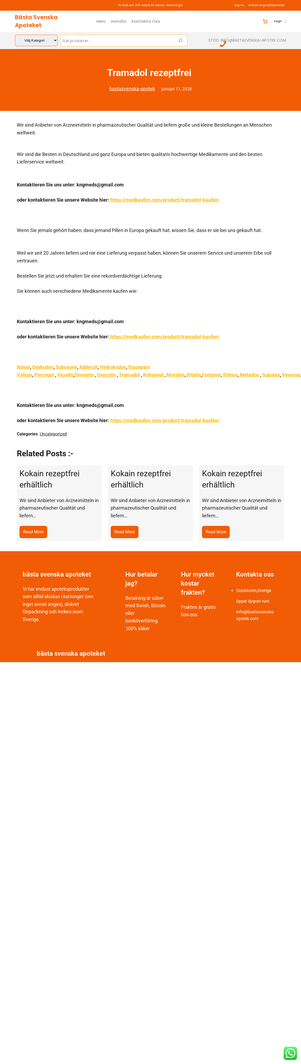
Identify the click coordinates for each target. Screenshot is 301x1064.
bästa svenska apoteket (36, 21)
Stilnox (230, 375)
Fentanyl (211, 375)
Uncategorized (53, 434)
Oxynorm (84, 375)
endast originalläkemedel (266, 5)
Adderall (88, 367)
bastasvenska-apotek (132, 88)
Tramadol (129, 375)
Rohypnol (153, 375)
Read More (35, 533)
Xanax (23, 367)
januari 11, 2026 (176, 88)
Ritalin (194, 375)
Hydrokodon (113, 367)
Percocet (44, 375)
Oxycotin (106, 375)
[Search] (180, 40)
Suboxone (66, 367)
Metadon (249, 375)
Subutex (271, 375)
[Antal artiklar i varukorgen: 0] (265, 21)
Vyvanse (291, 375)
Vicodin (65, 375)
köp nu (239, 5)
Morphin (176, 375)
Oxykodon (43, 367)
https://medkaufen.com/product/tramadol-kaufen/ (165, 200)
